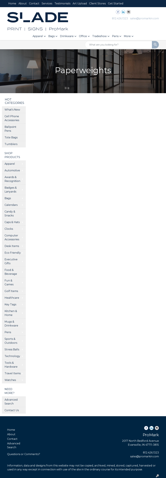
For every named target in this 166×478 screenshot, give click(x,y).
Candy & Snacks (10, 213)
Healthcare (12, 297)
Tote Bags (11, 137)
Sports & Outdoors (11, 340)
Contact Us (12, 410)
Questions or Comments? (23, 454)
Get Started (115, 3)
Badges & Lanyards (11, 189)
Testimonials (62, 3)
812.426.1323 (120, 18)
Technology (12, 356)
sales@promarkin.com (144, 18)
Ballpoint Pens (10, 128)
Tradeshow (99, 36)
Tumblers (11, 144)
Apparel (38, 36)
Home (12, 3)
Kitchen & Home (11, 313)
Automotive (12, 170)
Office (83, 36)
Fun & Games (9, 282)
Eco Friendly (13, 252)
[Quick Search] (118, 44)
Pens (115, 36)
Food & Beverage (11, 271)
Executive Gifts (11, 261)
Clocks (9, 228)
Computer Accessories (12, 237)
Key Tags (10, 304)
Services (47, 3)
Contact (34, 3)
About (22, 3)
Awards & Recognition (12, 179)
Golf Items (11, 291)
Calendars (11, 204)
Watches (10, 380)
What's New (12, 109)
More (127, 36)
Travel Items (13, 373)
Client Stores (97, 3)
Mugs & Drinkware (11, 323)
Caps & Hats (12, 222)
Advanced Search (11, 401)
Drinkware (67, 36)
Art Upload (80, 3)
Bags (51, 36)
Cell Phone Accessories (12, 118)
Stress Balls (12, 349)
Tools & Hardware (11, 364)
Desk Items (12, 246)
